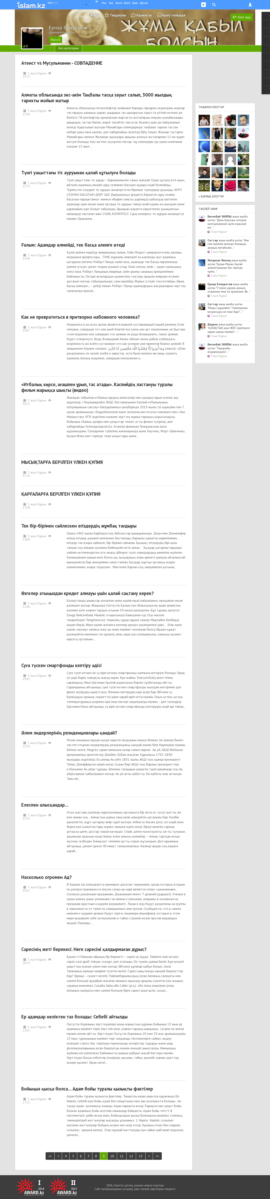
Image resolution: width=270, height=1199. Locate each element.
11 (122, 1156)
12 (131, 1156)
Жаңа (94, 15)
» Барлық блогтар (211, 196)
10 (112, 1156)
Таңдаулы (118, 15)
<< (50, 1156)
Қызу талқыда (173, 15)
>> (157, 1156)
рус (55, 2)
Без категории (68, 48)
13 (141, 1156)
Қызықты (144, 15)
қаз (50, 2)
